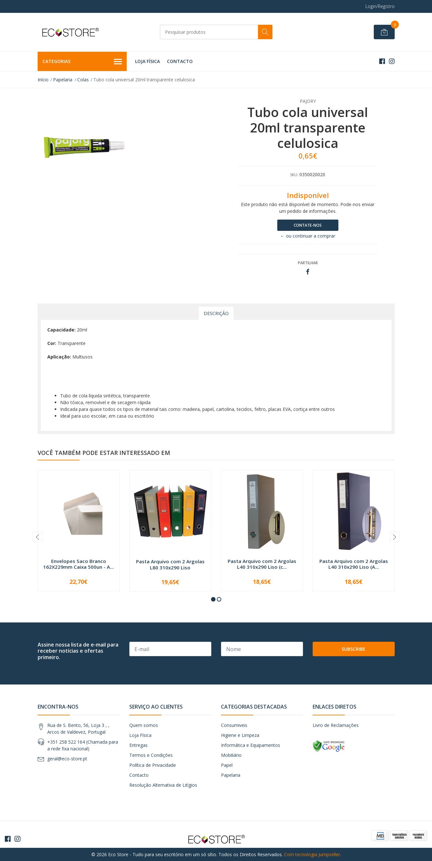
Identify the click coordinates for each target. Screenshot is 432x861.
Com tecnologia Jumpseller (312, 854)
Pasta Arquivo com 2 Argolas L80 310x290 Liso (170, 564)
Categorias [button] (82, 61)
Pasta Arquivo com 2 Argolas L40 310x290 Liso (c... (262, 564)
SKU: (294, 174)
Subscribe (353, 649)
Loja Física (147, 61)
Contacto (180, 61)
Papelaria (62, 80)
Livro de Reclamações (336, 725)
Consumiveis (234, 725)
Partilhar (308, 263)
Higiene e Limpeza (240, 735)
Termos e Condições (151, 755)
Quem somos (143, 725)
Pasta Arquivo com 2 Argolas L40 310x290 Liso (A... (353, 564)
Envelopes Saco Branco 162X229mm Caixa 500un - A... (78, 564)
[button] (213, 599)
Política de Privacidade (152, 765)
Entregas (138, 745)
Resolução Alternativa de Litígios (163, 785)
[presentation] (37, 536)
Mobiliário (231, 755)
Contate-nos (308, 225)
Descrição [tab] (216, 313)
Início (43, 80)
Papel (227, 765)
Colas (83, 80)
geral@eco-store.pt (67, 759)
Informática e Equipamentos (250, 745)
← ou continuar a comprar (307, 236)
